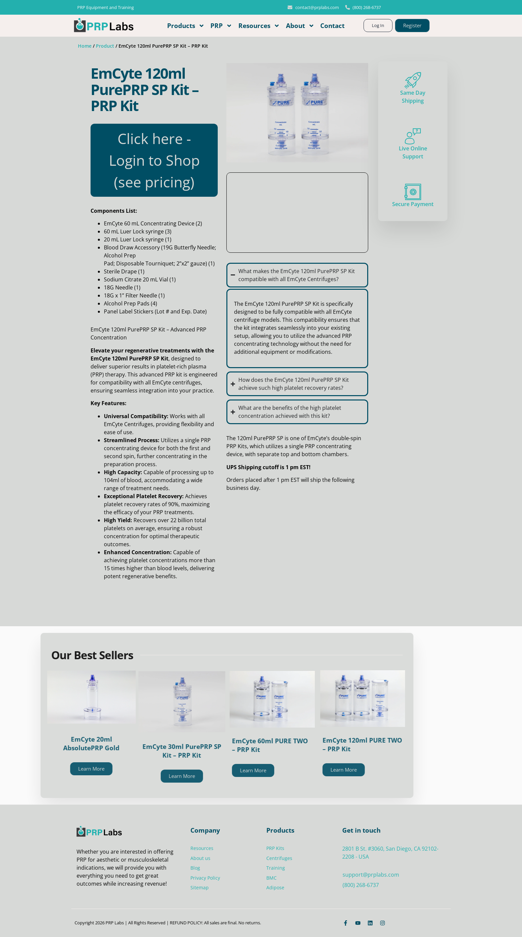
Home (85, 46)
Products (186, 25)
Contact (332, 25)
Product (105, 46)
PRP (221, 25)
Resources (259, 25)
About (300, 25)
